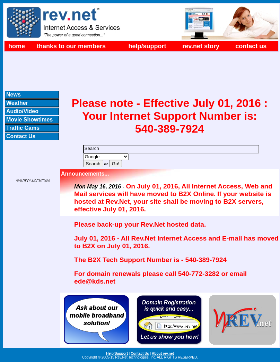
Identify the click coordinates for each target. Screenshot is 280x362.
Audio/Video (22, 111)
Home (16, 46)
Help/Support (147, 46)
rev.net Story (200, 46)
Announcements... (85, 174)
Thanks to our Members (71, 46)
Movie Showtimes (29, 120)
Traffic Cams (23, 128)
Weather (17, 103)
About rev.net (163, 353)
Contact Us (250, 46)
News (13, 95)
